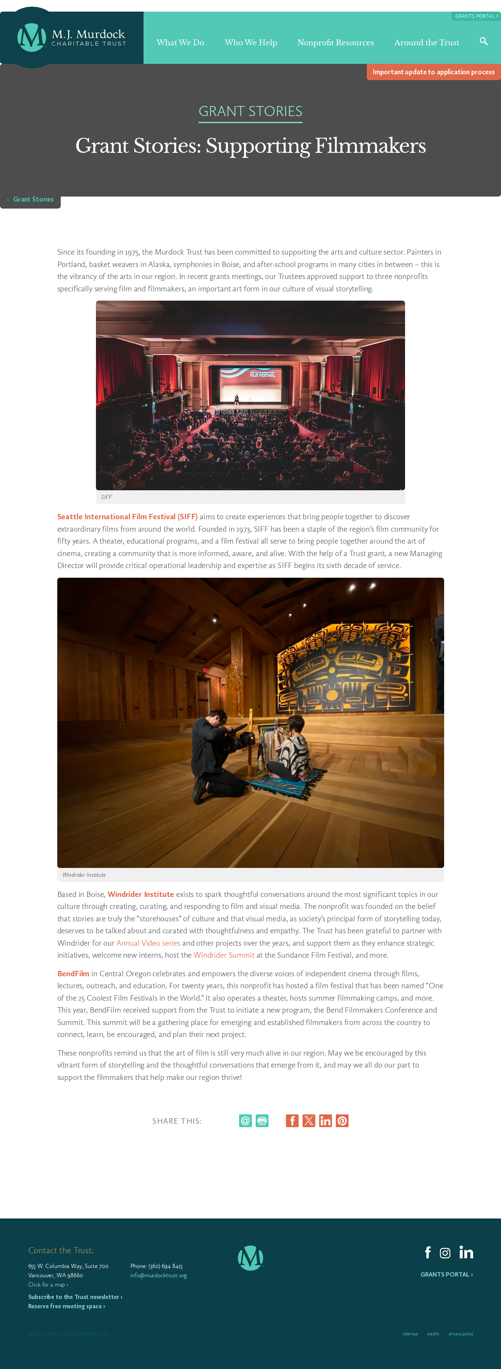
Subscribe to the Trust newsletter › (75, 1297)
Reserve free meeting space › (66, 1306)
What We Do (180, 42)
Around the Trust (427, 42)
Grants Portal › (447, 1274)
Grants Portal (476, 16)
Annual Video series (148, 943)
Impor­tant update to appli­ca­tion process (434, 72)
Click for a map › (48, 1284)
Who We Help (251, 42)
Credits (433, 1333)
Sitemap (410, 1333)
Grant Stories (33, 199)
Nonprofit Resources (336, 42)
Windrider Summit (224, 955)
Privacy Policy (461, 1333)
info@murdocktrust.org (158, 1275)
